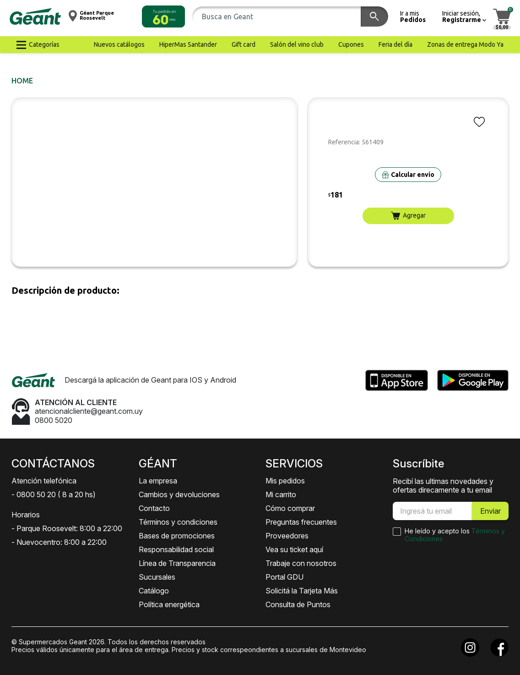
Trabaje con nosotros (300, 563)
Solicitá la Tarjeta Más (301, 590)
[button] (163, 16)
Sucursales (157, 577)
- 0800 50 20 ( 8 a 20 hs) (53, 494)
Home (22, 81)
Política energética (169, 604)
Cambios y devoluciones (179, 494)
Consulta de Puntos (297, 604)
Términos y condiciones (178, 522)
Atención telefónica (43, 480)
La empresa (158, 480)
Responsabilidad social (176, 549)
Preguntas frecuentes (301, 522)
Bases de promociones (177, 535)
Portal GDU (284, 577)
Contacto (154, 508)
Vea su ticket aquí (294, 549)
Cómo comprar (290, 508)
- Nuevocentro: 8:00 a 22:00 (59, 542)
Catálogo (154, 590)
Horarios (25, 514)
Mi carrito (280, 494)
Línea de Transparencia (177, 563)
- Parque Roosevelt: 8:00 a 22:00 (66, 528)
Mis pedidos (285, 480)
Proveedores (287, 535)
